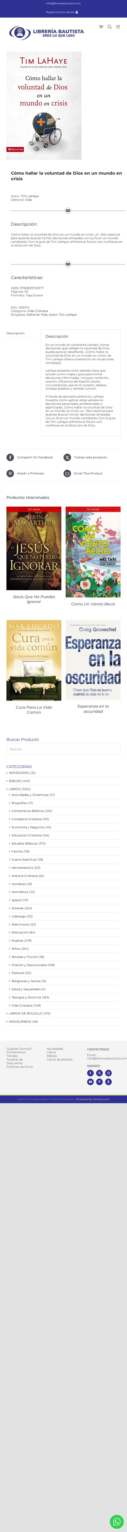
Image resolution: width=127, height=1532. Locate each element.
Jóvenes (18, 908)
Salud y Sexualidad (25, 989)
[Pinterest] (99, 1082)
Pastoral (18, 973)
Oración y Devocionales (29, 965)
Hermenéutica (22, 868)
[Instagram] (108, 1073)
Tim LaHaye (30, 196)
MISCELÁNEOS (20, 1021)
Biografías (19, 803)
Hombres (19, 884)
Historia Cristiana (25, 876)
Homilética (20, 892)
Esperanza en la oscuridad (93, 709)
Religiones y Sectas (26, 981)
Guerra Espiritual (24, 859)
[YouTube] (90, 1082)
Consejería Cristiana (26, 819)
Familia (17, 851)
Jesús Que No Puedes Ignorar (34, 599)
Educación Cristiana (26, 835)
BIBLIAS (15, 781)
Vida (28, 200)
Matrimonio (20, 924)
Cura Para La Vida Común (34, 710)
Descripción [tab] (15, 333)
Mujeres (17, 940)
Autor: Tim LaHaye (63, 315)
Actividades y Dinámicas (30, 795)
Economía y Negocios (28, 827)
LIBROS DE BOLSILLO (25, 1013)
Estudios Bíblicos (24, 843)
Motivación (20, 932)
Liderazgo (19, 916)
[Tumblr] (108, 1082)
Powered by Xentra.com (92, 1099)
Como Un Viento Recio (93, 604)
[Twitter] (99, 1073)
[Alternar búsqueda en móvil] (109, 26)
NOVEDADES (19, 773)
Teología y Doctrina (26, 997)
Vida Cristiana (37, 311)
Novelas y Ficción (25, 957)
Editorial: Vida (37, 315)
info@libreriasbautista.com (63, 3)
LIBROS (15, 789)
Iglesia (16, 900)
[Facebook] (90, 1073)
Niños (16, 949)
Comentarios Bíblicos (28, 811)
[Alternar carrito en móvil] (101, 26)
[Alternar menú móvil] (118, 26)
